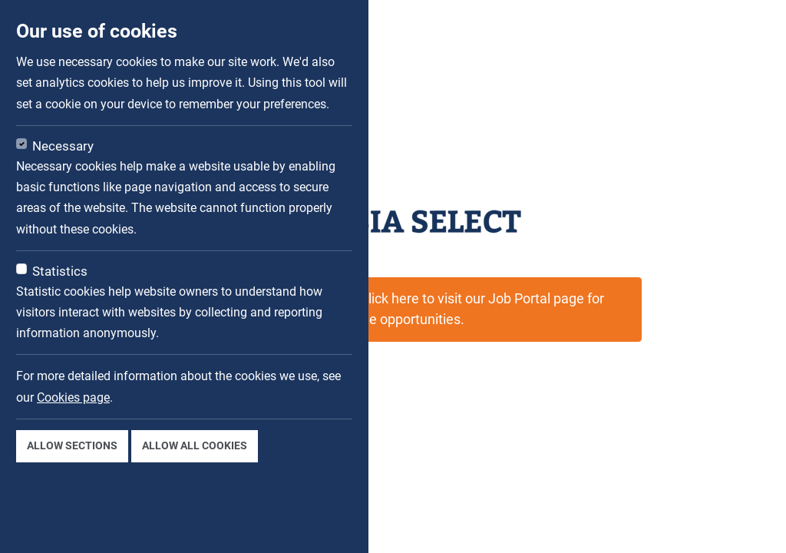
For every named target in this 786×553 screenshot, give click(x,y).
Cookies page (73, 397)
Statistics (60, 271)
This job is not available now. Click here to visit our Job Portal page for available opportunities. (393, 308)
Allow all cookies (194, 445)
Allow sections (72, 445)
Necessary (63, 146)
